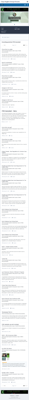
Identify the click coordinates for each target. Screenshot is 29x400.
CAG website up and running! (10, 324)
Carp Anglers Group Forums (10, 2)
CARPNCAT (15, 64)
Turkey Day (4, 258)
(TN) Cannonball (5, 50)
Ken (13, 168)
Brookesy (15, 248)
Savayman (15, 89)
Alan (13, 50)
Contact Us (12, 395)
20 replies (13, 58)
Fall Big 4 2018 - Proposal (8, 372)
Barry (15, 111)
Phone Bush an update (7, 49)
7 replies (13, 162)
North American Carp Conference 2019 (11, 298)
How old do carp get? (7, 127)
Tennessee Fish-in (7, 312)
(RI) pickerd (15, 273)
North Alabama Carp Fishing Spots (10, 209)
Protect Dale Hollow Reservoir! (9, 285)
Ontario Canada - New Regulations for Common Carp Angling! (14, 152)
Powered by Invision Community (14, 398)
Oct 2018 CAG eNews (7, 348)
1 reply (10, 135)
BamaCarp (15, 210)
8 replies (13, 72)
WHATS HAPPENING (7, 62)
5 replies (14, 217)
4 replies (11, 281)
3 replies (14, 268)
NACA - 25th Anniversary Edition (9, 335)
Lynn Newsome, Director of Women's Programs (13, 272)
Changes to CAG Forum (7, 88)
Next (24, 45)
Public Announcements (20, 313)
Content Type (5, 37)
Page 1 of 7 (14, 45)
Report (10, 121)
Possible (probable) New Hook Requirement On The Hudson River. (14, 166)
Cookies (17, 395)
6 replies (11, 96)
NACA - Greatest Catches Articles (9, 246)
